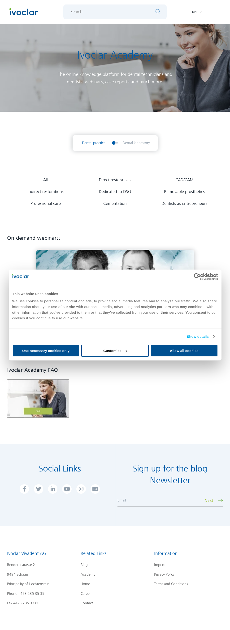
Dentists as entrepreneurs (184, 203)
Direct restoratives (115, 179)
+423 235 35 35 (31, 593)
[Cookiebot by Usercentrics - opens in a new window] (197, 276)
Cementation (115, 203)
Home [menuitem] (85, 584)
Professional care (45, 203)
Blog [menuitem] (84, 565)
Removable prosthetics (184, 191)
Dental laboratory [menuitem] (136, 143)
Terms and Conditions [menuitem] (171, 584)
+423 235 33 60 (26, 603)
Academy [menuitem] (88, 574)
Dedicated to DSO (115, 191)
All (45, 179)
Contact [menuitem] (87, 603)
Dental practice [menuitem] (93, 143)
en (194, 12)
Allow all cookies (184, 351)
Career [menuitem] (86, 593)
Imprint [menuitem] (159, 565)
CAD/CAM (184, 179)
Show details (198, 336)
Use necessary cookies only (45, 351)
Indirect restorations (46, 191)
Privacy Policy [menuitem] (164, 574)
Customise (115, 351)
